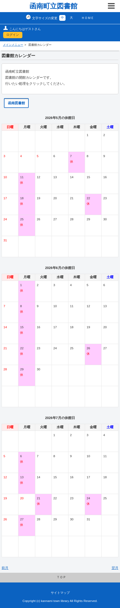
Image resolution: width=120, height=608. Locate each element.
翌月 (115, 568)
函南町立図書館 (53, 6)
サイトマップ (60, 593)
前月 (5, 568)
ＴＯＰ (61, 577)
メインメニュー (13, 44)
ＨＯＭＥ (87, 18)
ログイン (12, 35)
